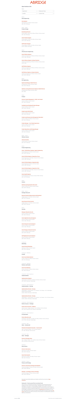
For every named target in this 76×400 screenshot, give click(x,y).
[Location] (30, 13)
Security (53, 398)
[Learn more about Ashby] (17, 398)
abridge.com (42, 389)
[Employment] (46, 11)
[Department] (30, 11)
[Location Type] (46, 13)
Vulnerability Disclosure (58, 398)
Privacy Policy (49, 398)
